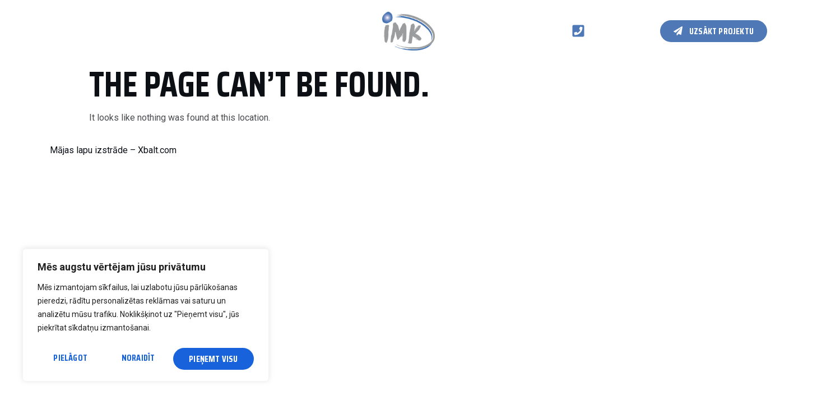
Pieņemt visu (214, 359)
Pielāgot (70, 359)
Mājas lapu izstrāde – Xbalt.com (113, 150)
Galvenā (65, 31)
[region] (145, 317)
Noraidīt (138, 359)
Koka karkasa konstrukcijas (153, 31)
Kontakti (243, 31)
